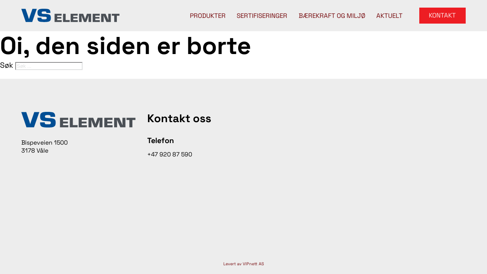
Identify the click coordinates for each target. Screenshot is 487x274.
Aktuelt (389, 15)
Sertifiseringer (262, 15)
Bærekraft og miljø (332, 15)
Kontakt (442, 15)
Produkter (208, 15)
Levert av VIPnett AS (243, 263)
